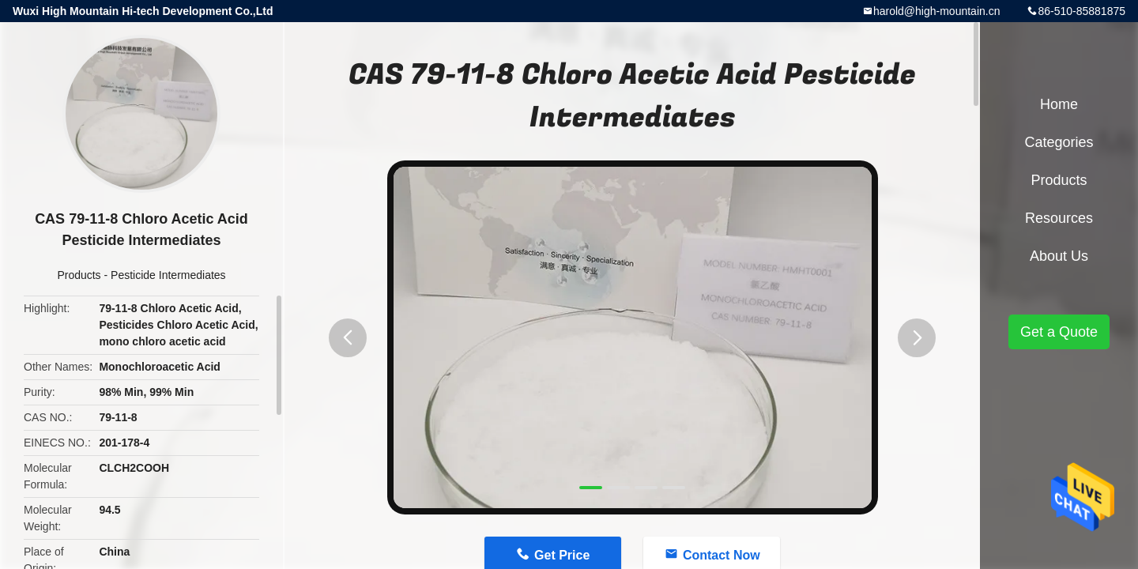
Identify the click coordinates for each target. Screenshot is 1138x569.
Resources (1059, 218)
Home (1059, 104)
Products (78, 275)
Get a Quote (1059, 332)
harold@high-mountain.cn (936, 11)
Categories (1058, 142)
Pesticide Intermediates (168, 275)
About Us (1059, 256)
